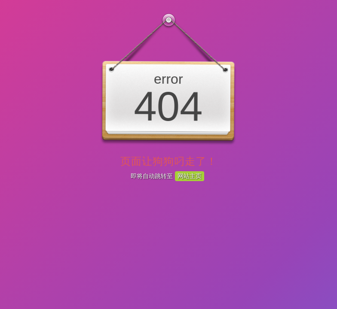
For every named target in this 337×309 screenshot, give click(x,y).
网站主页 (190, 176)
